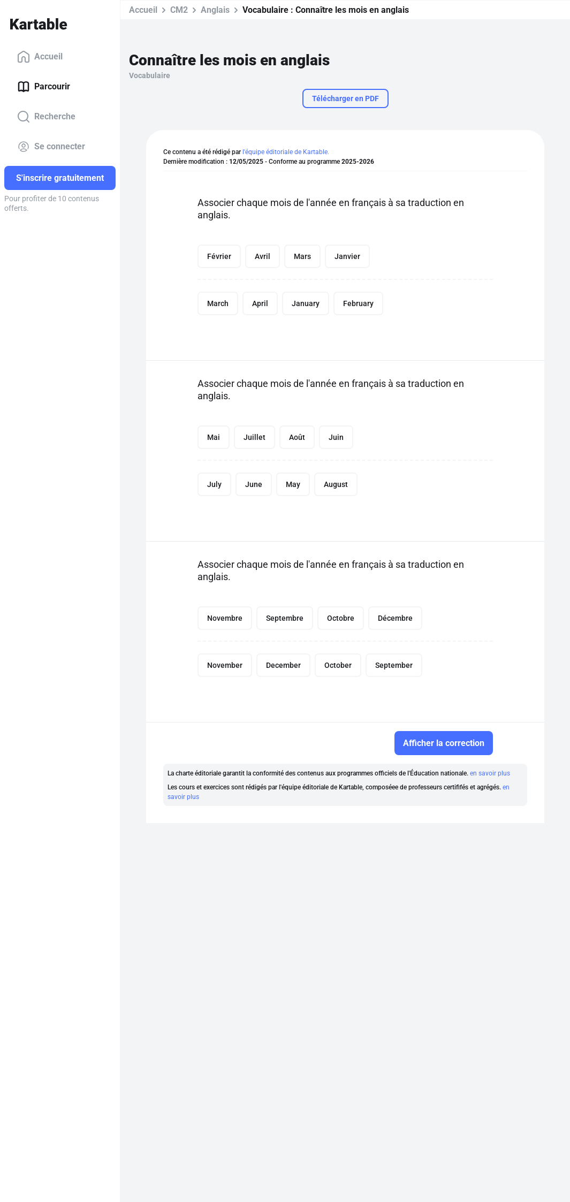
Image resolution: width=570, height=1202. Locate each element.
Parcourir (43, 86)
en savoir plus (490, 773)
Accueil (40, 56)
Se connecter (51, 146)
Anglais (215, 10)
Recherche (46, 116)
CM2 (179, 10)
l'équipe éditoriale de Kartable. (285, 152)
